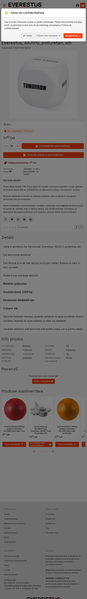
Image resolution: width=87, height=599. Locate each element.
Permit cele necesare (49, 35)
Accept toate (73, 35)
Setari (27, 35)
